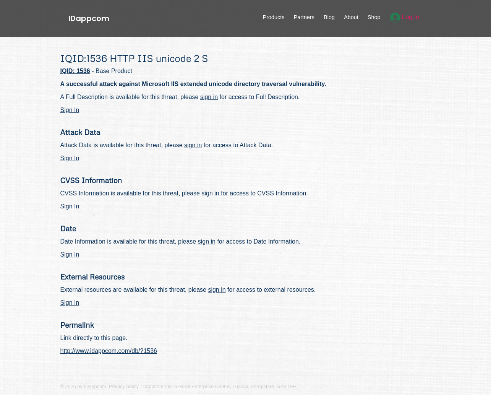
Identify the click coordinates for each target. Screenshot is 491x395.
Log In (405, 17)
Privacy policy (123, 386)
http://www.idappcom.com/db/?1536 (108, 351)
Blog (329, 17)
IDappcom (88, 18)
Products (274, 17)
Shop (374, 17)
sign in (209, 97)
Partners (304, 17)
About (351, 17)
